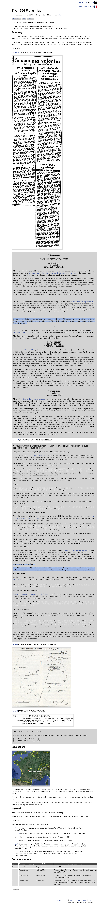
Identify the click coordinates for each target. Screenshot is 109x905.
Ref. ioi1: (15, 711)
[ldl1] (17, 844)
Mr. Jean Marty (29, 350)
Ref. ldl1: (15, 644)
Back (71, 900)
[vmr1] (17, 834)
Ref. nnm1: (16, 52)
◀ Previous (16, 19)
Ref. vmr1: (15, 440)
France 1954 (82, 2)
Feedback (59, 900)
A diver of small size (38, 455)
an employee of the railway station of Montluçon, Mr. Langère (53, 273)
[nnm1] (17, 828)
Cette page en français (87, 6)
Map (84, 900)
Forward (78, 900)
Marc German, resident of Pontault (77, 550)
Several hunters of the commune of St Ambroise (31, 594)
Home (91, 2)
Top (66, 900)
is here (60, 15)
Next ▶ (30, 19)
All (24, 19)
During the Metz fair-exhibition (34, 399)
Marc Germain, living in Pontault (82, 302)
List (90, 900)
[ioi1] (17, 851)
